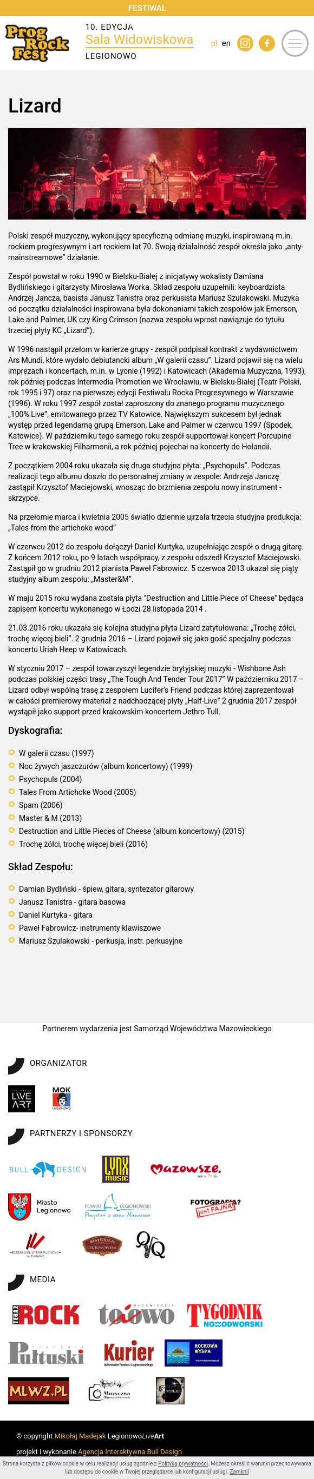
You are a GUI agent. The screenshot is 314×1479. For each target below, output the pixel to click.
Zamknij (239, 1472)
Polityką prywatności (183, 1464)
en (226, 43)
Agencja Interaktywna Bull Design (130, 1452)
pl (214, 43)
